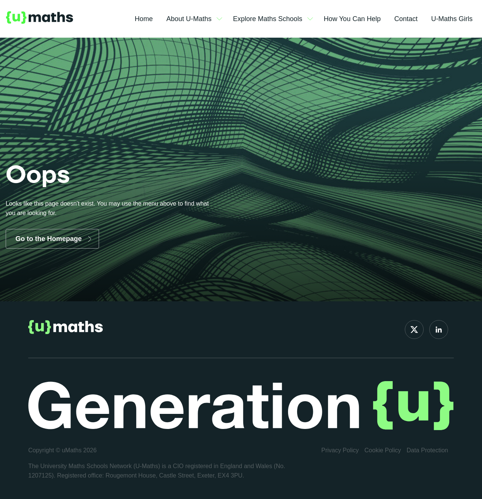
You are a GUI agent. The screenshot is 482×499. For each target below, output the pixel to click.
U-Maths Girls (452, 19)
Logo (39, 18)
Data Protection (427, 450)
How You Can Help (352, 19)
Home (144, 19)
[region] (98, 444)
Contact (406, 19)
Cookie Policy (383, 450)
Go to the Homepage (48, 239)
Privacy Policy (340, 450)
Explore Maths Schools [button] (273, 19)
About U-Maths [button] (194, 19)
